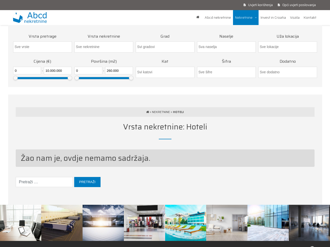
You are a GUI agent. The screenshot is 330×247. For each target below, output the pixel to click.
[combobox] (42, 47)
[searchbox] (42, 47)
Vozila (295, 17)
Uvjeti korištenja (258, 5)
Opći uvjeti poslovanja (297, 5)
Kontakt (310, 17)
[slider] (15, 78)
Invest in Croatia (273, 17)
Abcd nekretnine (218, 17)
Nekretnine (244, 17)
